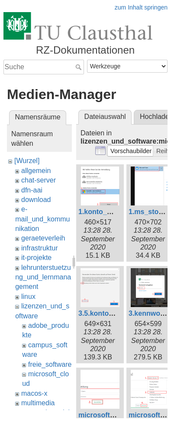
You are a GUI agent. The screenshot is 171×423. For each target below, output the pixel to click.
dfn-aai (31, 190)
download (36, 199)
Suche (79, 67)
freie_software (50, 364)
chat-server (38, 180)
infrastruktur (39, 248)
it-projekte (36, 257)
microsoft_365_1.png (113, 415)
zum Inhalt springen (141, 7)
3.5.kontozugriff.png (111, 313)
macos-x (34, 393)
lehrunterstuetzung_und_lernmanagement (43, 277)
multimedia (38, 403)
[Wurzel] (26, 160)
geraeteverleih (43, 238)
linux (28, 296)
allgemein (36, 170)
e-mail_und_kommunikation (42, 218)
